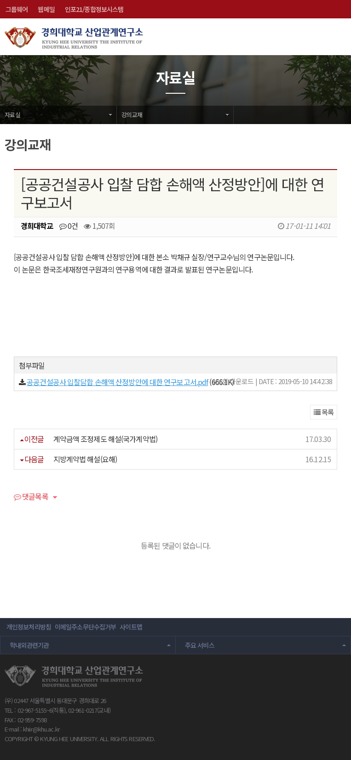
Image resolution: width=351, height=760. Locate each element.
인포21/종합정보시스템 (94, 9)
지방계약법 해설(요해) (85, 459)
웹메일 (46, 9)
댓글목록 (31, 497)
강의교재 (131, 114)
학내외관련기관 (29, 645)
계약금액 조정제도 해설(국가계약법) (105, 438)
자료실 (12, 114)
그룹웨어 (17, 9)
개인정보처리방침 (28, 626)
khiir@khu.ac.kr (41, 729)
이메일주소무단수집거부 (85, 626)
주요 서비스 (199, 645)
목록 (324, 412)
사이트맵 (131, 626)
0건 (68, 225)
